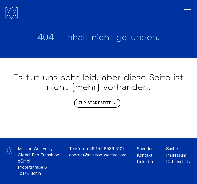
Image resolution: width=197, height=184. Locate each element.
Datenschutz (178, 161)
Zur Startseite (94, 103)
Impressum (176, 155)
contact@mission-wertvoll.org (97, 154)
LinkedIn (145, 161)
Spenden (145, 148)
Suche (172, 148)
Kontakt (144, 155)
